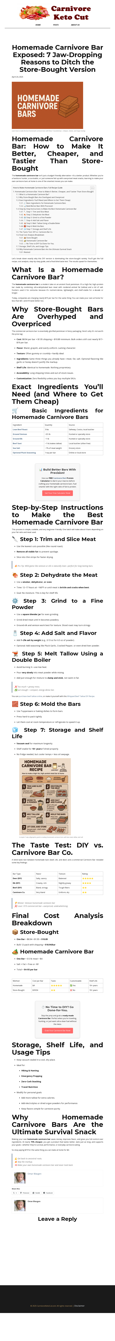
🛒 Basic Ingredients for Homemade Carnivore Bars (45, 203)
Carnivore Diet (59, 478)
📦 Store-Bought (31, 238)
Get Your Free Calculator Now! (57, 493)
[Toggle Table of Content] (91, 188)
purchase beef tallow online (30, 696)
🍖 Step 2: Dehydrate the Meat (36, 214)
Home (38, 25)
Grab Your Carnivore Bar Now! (57, 1030)
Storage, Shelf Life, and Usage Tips (33, 246)
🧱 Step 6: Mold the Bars (34, 226)
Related (27, 252)
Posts (56, 25)
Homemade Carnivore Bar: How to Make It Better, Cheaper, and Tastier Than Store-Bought (54, 191)
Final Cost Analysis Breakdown (31, 235)
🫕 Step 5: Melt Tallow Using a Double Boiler (42, 223)
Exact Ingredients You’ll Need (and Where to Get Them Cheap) (44, 200)
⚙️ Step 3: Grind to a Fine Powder (37, 217)
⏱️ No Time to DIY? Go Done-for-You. (39, 243)
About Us (75, 25)
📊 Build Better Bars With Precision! (38, 206)
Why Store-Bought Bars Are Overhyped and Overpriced (41, 197)
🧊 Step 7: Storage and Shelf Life (37, 229)
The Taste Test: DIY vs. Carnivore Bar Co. (36, 232)
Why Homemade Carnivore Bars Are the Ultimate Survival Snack (45, 249)
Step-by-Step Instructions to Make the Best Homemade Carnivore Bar (47, 209)
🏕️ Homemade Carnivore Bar (35, 241)
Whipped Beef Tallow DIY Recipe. (81, 696)
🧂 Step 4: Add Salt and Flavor (36, 220)
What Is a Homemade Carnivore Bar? (34, 194)
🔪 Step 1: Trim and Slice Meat (36, 212)
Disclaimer (79, 1305)
